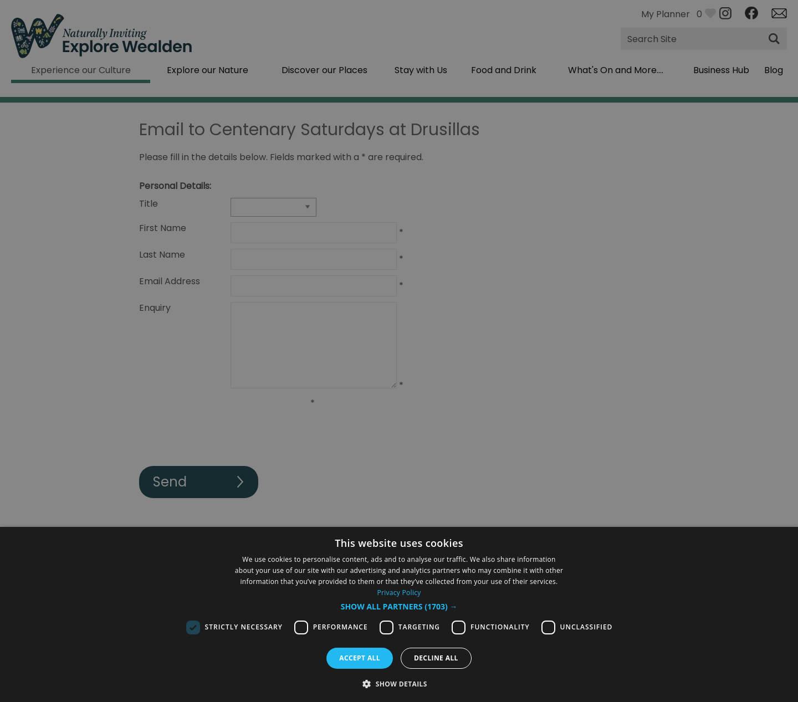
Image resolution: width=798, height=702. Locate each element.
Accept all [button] (359, 658)
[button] (399, 607)
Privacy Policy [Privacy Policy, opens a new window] (399, 592)
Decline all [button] (436, 658)
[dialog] (399, 614)
